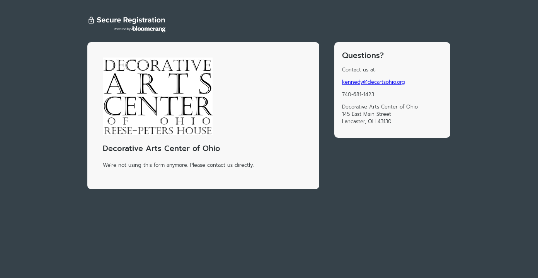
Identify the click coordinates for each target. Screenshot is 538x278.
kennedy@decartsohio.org (373, 82)
